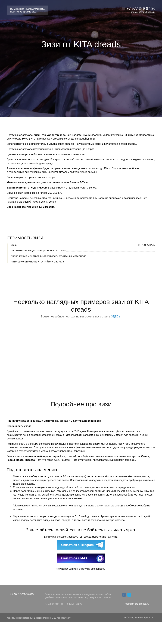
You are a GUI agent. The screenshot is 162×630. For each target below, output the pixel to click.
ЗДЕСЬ (116, 316)
